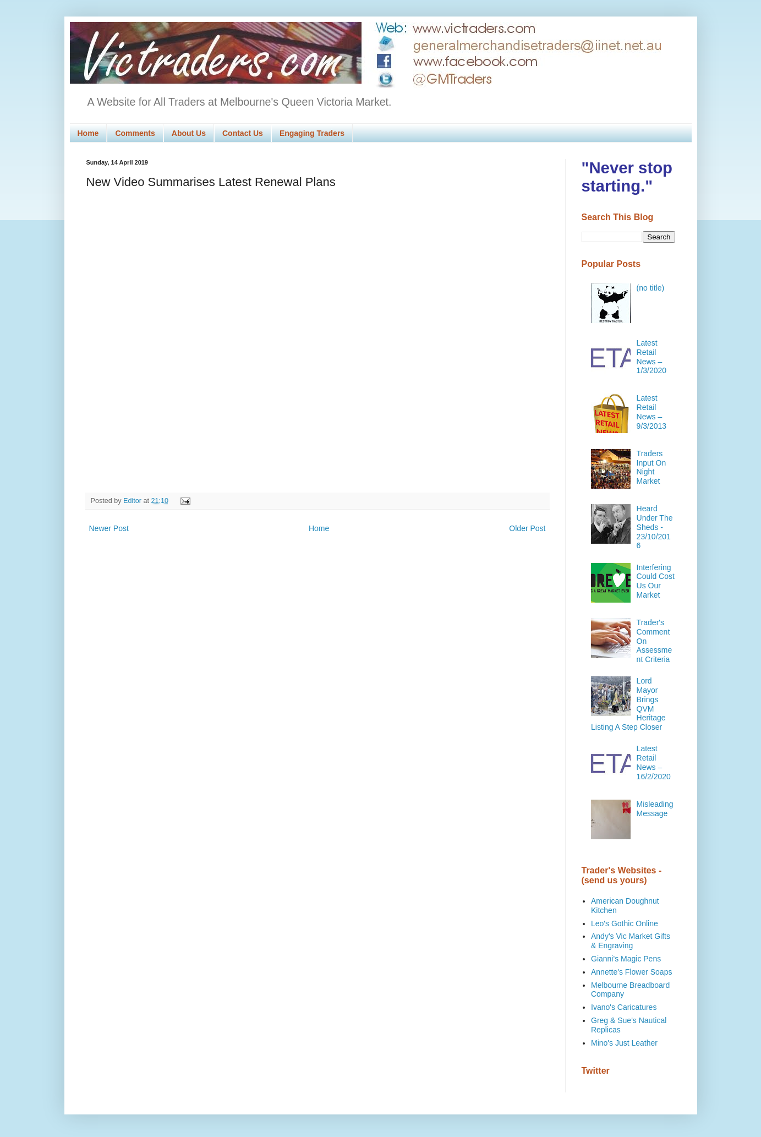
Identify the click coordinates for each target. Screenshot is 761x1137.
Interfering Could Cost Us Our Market (656, 581)
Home (88, 133)
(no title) (651, 287)
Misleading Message (655, 809)
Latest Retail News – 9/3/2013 (652, 411)
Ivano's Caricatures (623, 1007)
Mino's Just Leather (624, 1042)
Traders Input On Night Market (651, 467)
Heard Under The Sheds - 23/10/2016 (655, 527)
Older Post (527, 528)
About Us (189, 133)
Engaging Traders (312, 133)
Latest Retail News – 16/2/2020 (654, 762)
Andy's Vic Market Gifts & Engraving (630, 941)
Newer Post (109, 528)
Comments (135, 133)
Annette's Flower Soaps (631, 971)
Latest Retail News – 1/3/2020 (652, 356)
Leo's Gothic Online (624, 923)
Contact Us (242, 133)
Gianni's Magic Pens (626, 958)
